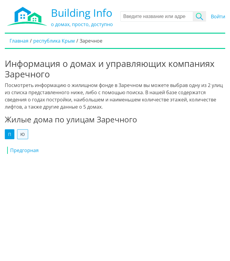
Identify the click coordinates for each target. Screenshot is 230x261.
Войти (218, 16)
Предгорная (24, 150)
